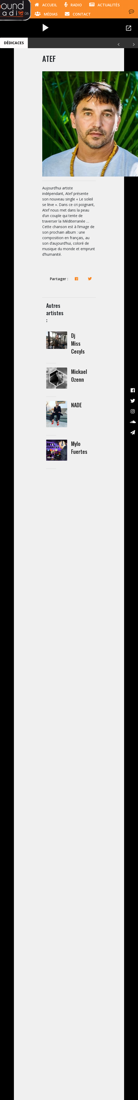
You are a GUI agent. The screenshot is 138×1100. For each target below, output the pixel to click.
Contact (78, 14)
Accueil (46, 4)
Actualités (104, 4)
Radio (73, 4)
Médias (46, 14)
